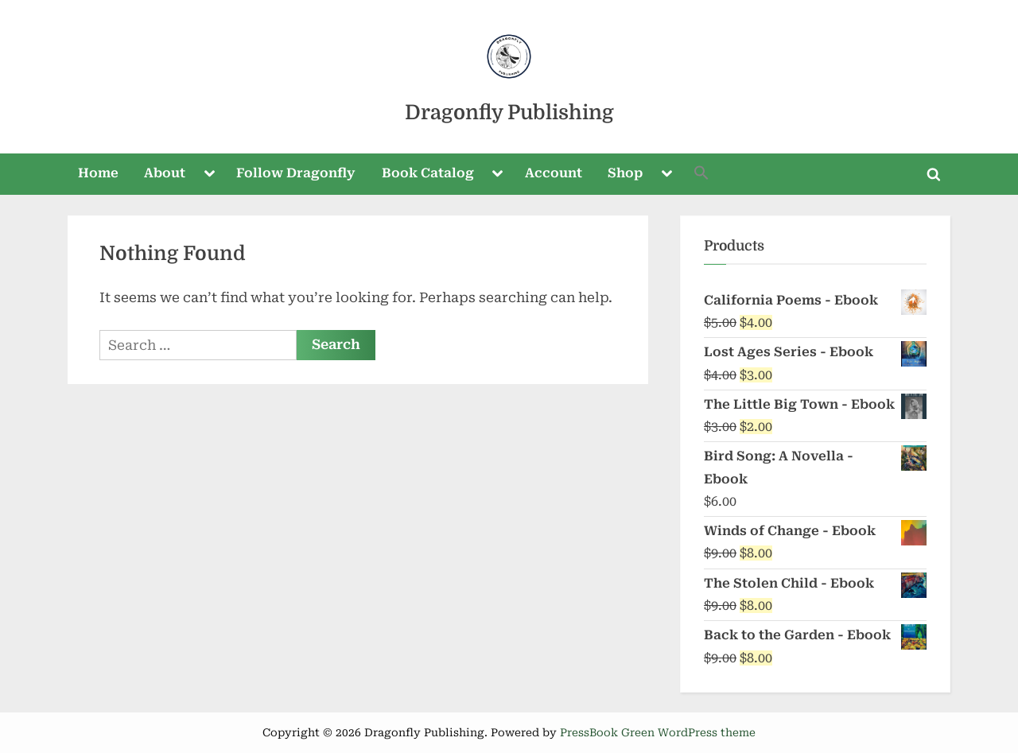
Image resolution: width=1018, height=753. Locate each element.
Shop (625, 172)
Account (553, 172)
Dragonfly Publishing (509, 112)
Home (98, 172)
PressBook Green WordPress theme (658, 732)
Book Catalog (428, 172)
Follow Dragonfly (296, 172)
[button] (702, 174)
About (164, 172)
